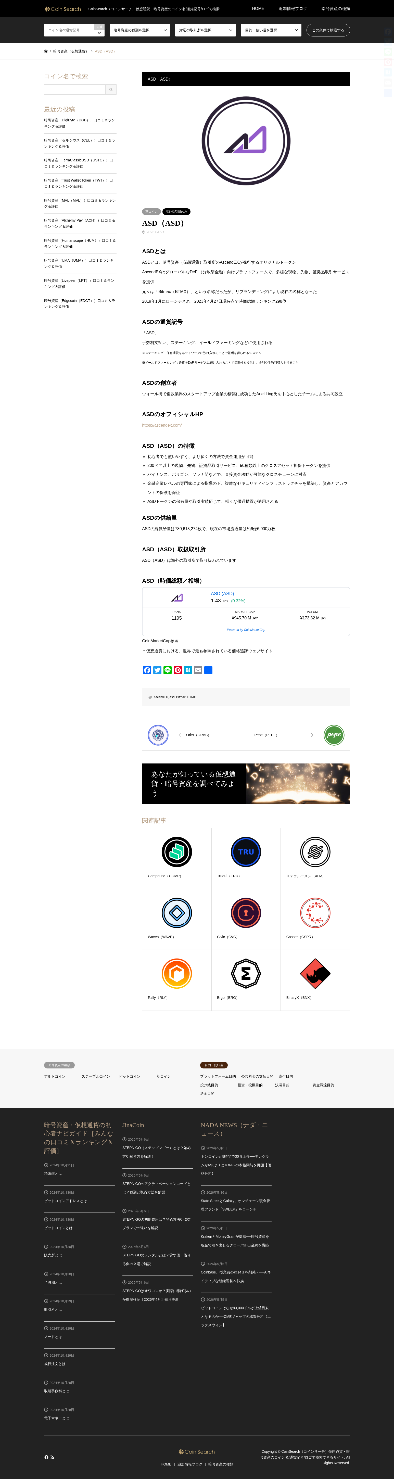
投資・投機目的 (250, 1085)
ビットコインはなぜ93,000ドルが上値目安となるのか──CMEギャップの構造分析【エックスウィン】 (236, 1316)
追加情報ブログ (293, 8)
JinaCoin (133, 1125)
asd (172, 697)
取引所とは (53, 1309)
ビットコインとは (58, 1228)
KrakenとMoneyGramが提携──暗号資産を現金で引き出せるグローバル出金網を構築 (235, 1240)
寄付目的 (286, 1076)
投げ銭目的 (209, 1085)
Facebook (46, 1457)
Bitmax (181, 697)
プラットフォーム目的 (218, 1076)
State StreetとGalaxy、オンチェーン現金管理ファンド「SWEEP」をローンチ (235, 1205)
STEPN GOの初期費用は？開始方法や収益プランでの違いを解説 (156, 1223)
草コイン (151, 211)
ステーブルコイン (96, 1076)
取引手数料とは (56, 1391)
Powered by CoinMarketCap (246, 630)
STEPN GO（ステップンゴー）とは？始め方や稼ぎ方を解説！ (156, 1152)
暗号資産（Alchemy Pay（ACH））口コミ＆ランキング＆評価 (79, 223)
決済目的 (282, 1085)
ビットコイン (130, 1076)
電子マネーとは (56, 1418)
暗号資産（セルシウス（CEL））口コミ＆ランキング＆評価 (79, 143)
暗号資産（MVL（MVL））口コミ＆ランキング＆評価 (80, 203)
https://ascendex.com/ (162, 425)
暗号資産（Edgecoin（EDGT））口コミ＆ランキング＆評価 (79, 304)
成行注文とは (55, 1364)
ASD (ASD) (222, 593)
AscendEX (161, 697)
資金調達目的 (323, 1085)
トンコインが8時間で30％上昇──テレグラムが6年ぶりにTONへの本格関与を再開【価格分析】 (236, 1165)
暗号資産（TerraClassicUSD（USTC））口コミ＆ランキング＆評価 (78, 163)
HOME (258, 8)
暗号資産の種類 (336, 8)
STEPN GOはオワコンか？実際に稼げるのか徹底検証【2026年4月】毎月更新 (156, 1295)
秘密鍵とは (53, 1173)
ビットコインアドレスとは (65, 1201)
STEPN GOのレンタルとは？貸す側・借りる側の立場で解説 (156, 1259)
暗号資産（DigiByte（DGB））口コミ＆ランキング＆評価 (79, 123)
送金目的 (207, 1093)
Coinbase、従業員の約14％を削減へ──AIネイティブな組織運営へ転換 (236, 1276)
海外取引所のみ (176, 211)
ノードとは (53, 1337)
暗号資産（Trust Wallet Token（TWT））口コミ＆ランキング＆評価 (78, 183)
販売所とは (53, 1255)
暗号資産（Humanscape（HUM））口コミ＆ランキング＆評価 (80, 243)
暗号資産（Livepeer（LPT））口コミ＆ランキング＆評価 (79, 283)
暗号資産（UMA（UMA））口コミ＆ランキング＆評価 (78, 263)
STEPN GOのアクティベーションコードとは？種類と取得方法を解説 (156, 1188)
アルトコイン (55, 1076)
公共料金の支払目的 (257, 1076)
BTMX (191, 697)
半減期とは (53, 1282)
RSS (52, 1457)
